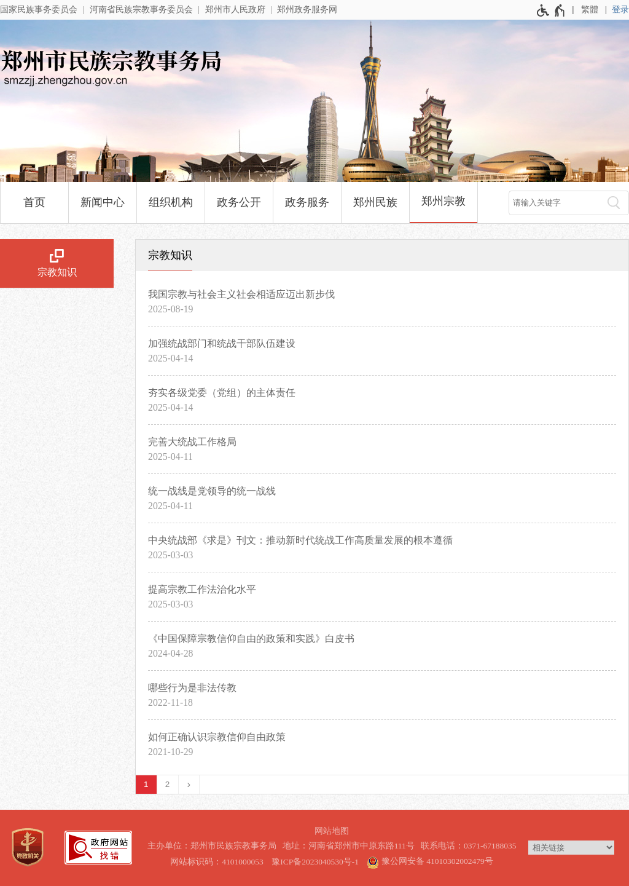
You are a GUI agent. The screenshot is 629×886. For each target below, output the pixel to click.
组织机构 (171, 202)
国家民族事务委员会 (38, 9)
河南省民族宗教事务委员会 (141, 9)
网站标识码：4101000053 (217, 861)
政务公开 (239, 202)
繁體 (589, 9)
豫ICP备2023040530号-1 (315, 861)
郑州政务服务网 (307, 9)
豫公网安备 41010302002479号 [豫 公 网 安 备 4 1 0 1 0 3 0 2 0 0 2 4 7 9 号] (430, 861)
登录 (620, 9)
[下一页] (189, 784)
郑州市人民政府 (235, 9)
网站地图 (331, 831)
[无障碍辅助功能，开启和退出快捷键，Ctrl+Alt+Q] (551, 10)
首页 (34, 202)
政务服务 (307, 202)
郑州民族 (375, 202)
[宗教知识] (57, 263)
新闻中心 (102, 202)
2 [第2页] (167, 784)
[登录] (620, 10)
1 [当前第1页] (146, 784)
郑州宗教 (443, 201)
